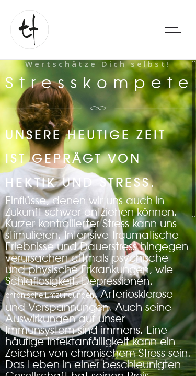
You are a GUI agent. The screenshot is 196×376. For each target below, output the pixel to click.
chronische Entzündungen (49, 295)
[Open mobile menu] (175, 29)
